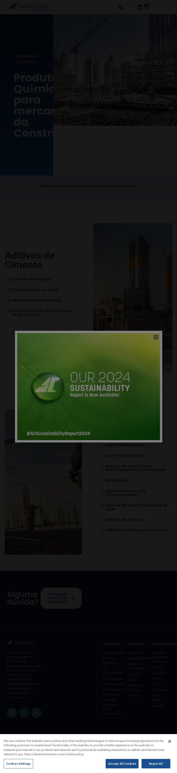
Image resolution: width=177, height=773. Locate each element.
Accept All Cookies (122, 766)
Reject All (156, 766)
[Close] (170, 744)
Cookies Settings (18, 766)
